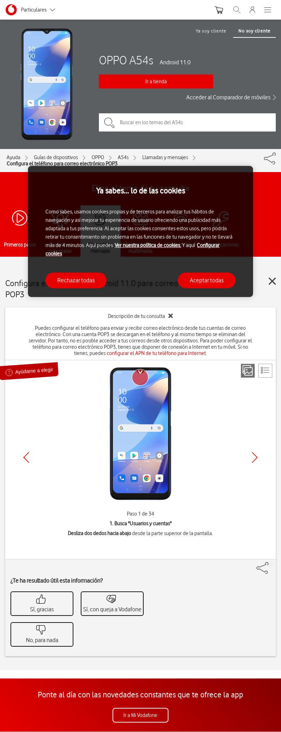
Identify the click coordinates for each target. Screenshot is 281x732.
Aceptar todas (207, 280)
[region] (140, 231)
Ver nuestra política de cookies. (148, 245)
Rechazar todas (76, 280)
